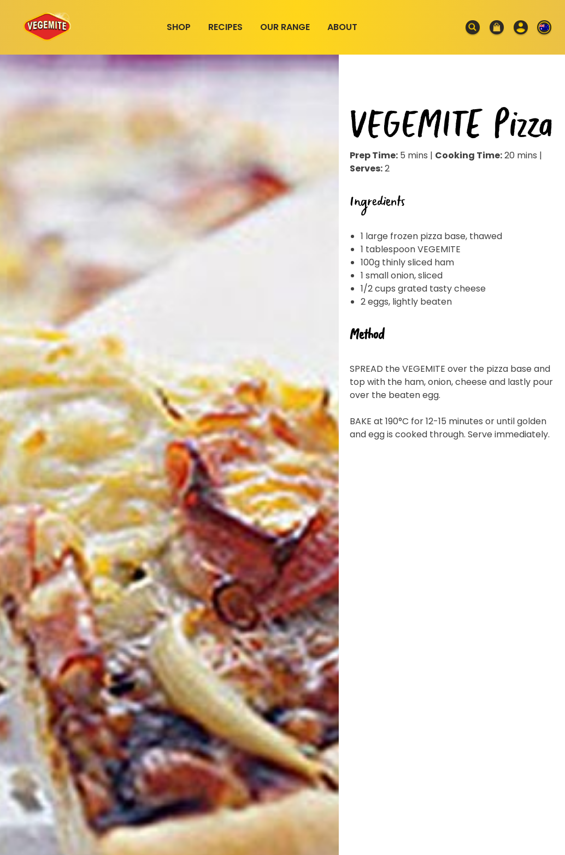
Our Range (285, 27)
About (342, 27)
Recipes (225, 27)
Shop (179, 27)
